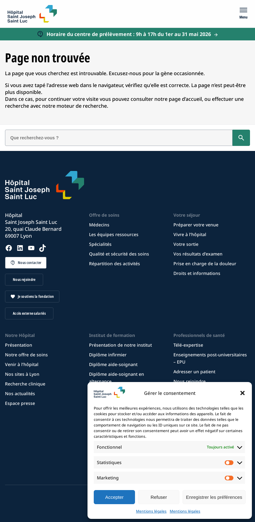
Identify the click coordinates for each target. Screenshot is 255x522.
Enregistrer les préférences (214, 497)
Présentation (18, 345)
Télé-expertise (188, 345)
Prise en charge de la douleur (204, 263)
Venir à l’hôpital (21, 364)
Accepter (114, 497)
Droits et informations (196, 273)
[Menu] (243, 13)
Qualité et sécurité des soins (119, 254)
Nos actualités (20, 393)
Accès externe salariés (29, 313)
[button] (242, 393)
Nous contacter (29, 262)
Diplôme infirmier (108, 355)
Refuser (159, 497)
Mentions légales (151, 511)
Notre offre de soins (26, 355)
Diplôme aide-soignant (113, 364)
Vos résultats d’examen (197, 254)
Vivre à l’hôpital (189, 234)
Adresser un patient (194, 372)
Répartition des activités (114, 263)
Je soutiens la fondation (36, 296)
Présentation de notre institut (120, 345)
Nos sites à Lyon (22, 374)
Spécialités (100, 244)
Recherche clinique (25, 384)
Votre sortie (185, 244)
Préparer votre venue (195, 225)
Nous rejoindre (24, 279)
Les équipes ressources (113, 234)
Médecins (99, 225)
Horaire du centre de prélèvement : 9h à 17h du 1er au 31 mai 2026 (129, 34)
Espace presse (20, 403)
